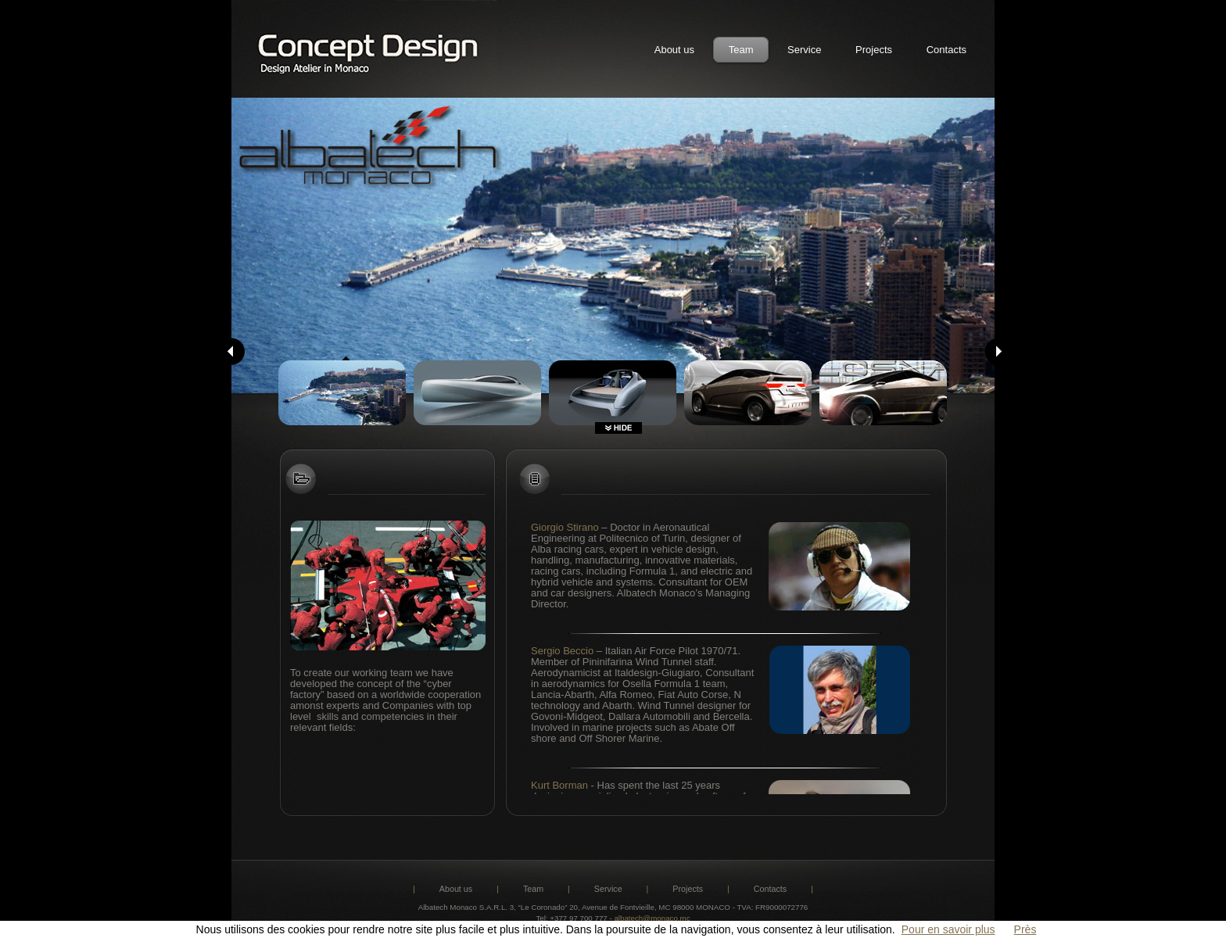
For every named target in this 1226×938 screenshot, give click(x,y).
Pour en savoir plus (948, 929)
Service (804, 49)
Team (741, 49)
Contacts (946, 49)
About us (674, 49)
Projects (873, 49)
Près (1025, 929)
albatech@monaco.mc (652, 918)
